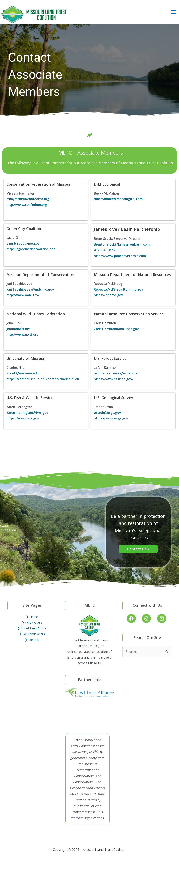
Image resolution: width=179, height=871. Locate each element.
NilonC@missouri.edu (22, 377)
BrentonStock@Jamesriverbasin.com (122, 248)
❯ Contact (32, 643)
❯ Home (32, 621)
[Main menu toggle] (173, 13)
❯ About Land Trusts (31, 632)
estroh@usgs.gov (107, 416)
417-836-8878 (104, 254)
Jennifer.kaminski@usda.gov (115, 377)
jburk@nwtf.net (18, 332)
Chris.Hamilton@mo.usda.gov (116, 332)
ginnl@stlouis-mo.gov (23, 247)
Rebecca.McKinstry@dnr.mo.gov (118, 293)
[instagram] (149, 622)
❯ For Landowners (32, 637)
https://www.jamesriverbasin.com (120, 259)
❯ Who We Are (32, 626)
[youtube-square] (162, 622)
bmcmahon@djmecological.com (118, 202)
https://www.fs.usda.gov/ (113, 382)
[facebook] (134, 622)
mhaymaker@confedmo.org (27, 202)
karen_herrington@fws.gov (27, 416)
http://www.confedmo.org (26, 208)
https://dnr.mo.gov (108, 299)
